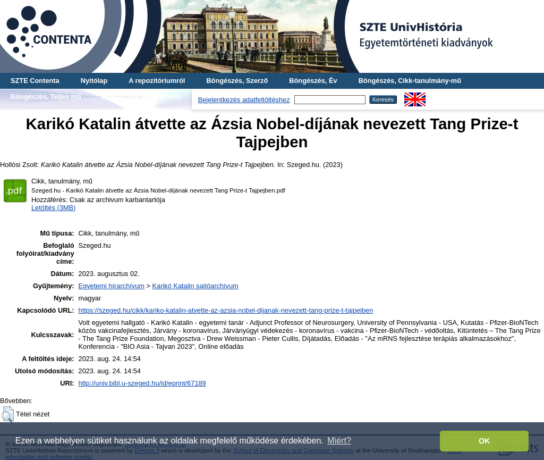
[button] (8, 414)
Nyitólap (94, 81)
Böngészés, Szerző (237, 81)
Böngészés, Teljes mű (46, 97)
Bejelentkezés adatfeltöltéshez (244, 100)
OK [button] (484, 441)
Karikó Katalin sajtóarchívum (195, 286)
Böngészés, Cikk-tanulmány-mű (410, 81)
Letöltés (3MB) (53, 208)
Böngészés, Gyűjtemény (142, 97)
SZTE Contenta (35, 81)
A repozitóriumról (157, 81)
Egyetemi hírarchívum (111, 286)
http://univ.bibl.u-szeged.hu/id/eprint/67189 (142, 383)
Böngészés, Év (313, 81)
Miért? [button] (339, 440)
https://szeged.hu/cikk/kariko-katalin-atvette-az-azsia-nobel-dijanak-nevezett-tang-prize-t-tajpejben (226, 310)
